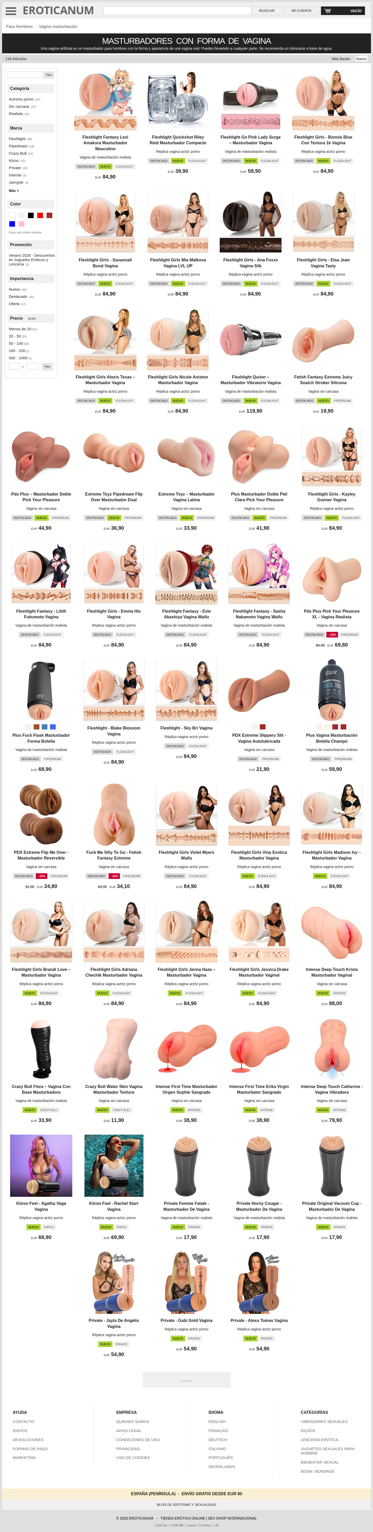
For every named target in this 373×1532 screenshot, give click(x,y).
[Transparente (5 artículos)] (12, 215)
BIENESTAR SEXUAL (320, 1462)
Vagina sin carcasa (323, 391)
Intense (15, 175)
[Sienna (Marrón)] (36, 726)
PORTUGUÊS (221, 1457)
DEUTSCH (218, 1439)
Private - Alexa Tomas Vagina (259, 1320)
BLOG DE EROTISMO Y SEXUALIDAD (186, 1505)
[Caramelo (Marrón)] (263, 726)
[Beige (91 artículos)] (21, 215)
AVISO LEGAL (128, 1430)
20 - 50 (15, 336)
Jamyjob (16, 182)
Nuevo (361, 59)
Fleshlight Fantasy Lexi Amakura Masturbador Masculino (105, 143)
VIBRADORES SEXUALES (324, 1421)
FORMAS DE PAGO (30, 1449)
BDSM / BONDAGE (318, 1471)
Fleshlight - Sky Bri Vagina (187, 728)
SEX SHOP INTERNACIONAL (232, 1518)
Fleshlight (17, 139)
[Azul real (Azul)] (53, 726)
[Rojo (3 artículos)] (40, 215)
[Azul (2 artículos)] (12, 224)
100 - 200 (17, 350)
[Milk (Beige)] (327, 726)
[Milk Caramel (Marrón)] (343, 726)
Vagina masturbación (58, 26)
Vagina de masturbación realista (105, 157)
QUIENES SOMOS (132, 1421)
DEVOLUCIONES (28, 1439)
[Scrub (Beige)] (319, 726)
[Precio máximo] (32, 366)
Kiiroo (14, 160)
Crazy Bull (17, 153)
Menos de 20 (20, 329)
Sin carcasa (19, 106)
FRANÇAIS (218, 1430)
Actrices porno (21, 99)
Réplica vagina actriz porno (178, 151)
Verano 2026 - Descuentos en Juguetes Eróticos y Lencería (32, 259)
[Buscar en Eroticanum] (177, 10)
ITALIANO (217, 1449)
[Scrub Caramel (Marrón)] (335, 726)
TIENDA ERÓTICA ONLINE (182, 1518)
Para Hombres (19, 26)
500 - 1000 (18, 358)
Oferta (14, 304)
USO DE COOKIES (133, 1457)
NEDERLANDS (222, 1466)
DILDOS (308, 1430)
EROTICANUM (58, 10)
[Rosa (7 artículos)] (21, 224)
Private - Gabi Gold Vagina (186, 1320)
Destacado (18, 296)
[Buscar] (25, 74)
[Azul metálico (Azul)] (44, 726)
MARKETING (24, 1457)
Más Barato (341, 59)
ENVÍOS (20, 1430)
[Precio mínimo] (15, 366)
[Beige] (28, 726)
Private (15, 168)
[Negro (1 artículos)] (31, 215)
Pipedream (18, 146)
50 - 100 (16, 343)
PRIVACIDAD (128, 1449)
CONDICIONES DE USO (138, 1439)
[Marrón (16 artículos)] (49, 215)
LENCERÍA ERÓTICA (319, 1439)
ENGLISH (217, 1421)
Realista (16, 113)
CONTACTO (23, 1421)
